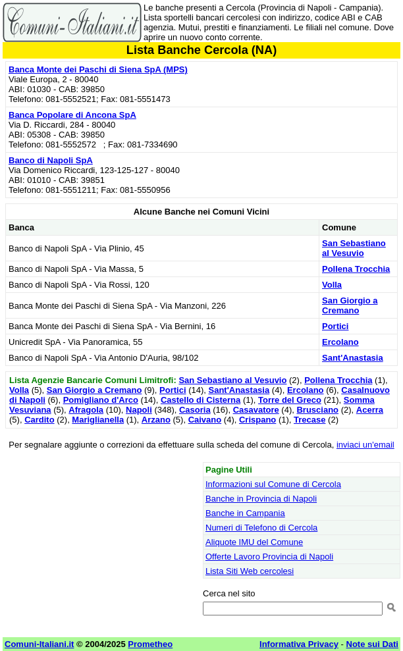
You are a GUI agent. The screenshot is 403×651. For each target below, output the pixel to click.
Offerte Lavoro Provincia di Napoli (269, 556)
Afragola (85, 410)
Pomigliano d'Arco (100, 400)
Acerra (369, 410)
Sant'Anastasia (352, 358)
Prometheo (150, 644)
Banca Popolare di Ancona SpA (72, 115)
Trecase (309, 420)
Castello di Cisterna (200, 400)
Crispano (257, 420)
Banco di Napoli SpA (51, 160)
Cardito (39, 420)
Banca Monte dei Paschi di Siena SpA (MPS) (98, 69)
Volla (332, 285)
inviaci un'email (365, 445)
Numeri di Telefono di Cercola (261, 528)
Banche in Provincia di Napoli (261, 499)
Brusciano (317, 410)
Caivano (205, 420)
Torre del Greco (289, 400)
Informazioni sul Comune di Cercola (273, 484)
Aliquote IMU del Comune (254, 542)
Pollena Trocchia (356, 269)
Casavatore (256, 410)
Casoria (195, 410)
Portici (335, 326)
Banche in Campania (245, 513)
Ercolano (340, 342)
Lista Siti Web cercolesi (249, 571)
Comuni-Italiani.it (39, 644)
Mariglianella (98, 420)
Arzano (156, 420)
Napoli (139, 410)
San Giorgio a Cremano (350, 305)
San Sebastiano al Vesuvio (354, 248)
